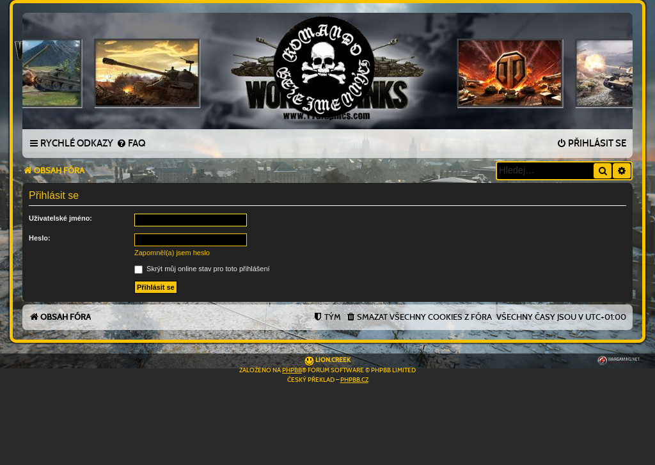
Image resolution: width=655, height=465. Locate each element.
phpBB (292, 370)
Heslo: (40, 238)
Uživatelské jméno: (60, 218)
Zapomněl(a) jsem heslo (172, 252)
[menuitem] (130, 144)
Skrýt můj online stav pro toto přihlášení (202, 268)
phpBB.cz (354, 380)
